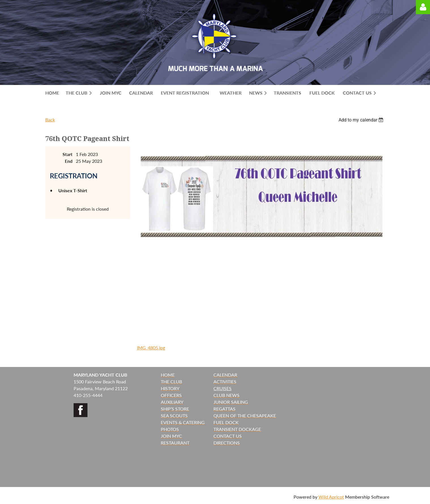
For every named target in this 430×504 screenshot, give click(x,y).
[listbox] (362, 119)
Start (67, 154)
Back (50, 119)
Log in (423, 7)
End (68, 161)
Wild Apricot (331, 496)
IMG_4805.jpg (151, 347)
